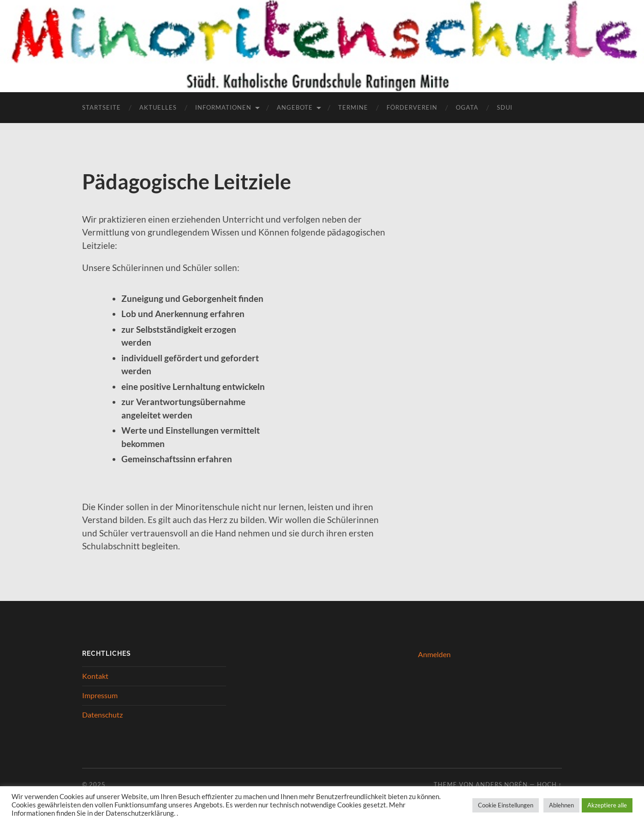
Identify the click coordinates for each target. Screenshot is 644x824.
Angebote (295, 107)
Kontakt (95, 675)
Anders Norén (502, 784)
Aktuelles (158, 107)
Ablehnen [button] (561, 805)
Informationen (223, 107)
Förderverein (412, 107)
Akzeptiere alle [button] (607, 805)
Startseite (101, 107)
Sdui (505, 107)
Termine (353, 107)
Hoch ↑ (549, 784)
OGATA (467, 107)
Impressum (100, 695)
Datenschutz (102, 714)
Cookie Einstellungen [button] (505, 805)
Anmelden (434, 654)
